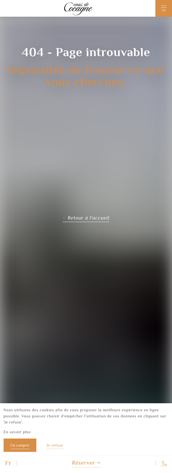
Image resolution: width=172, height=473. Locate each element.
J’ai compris (20, 445)
